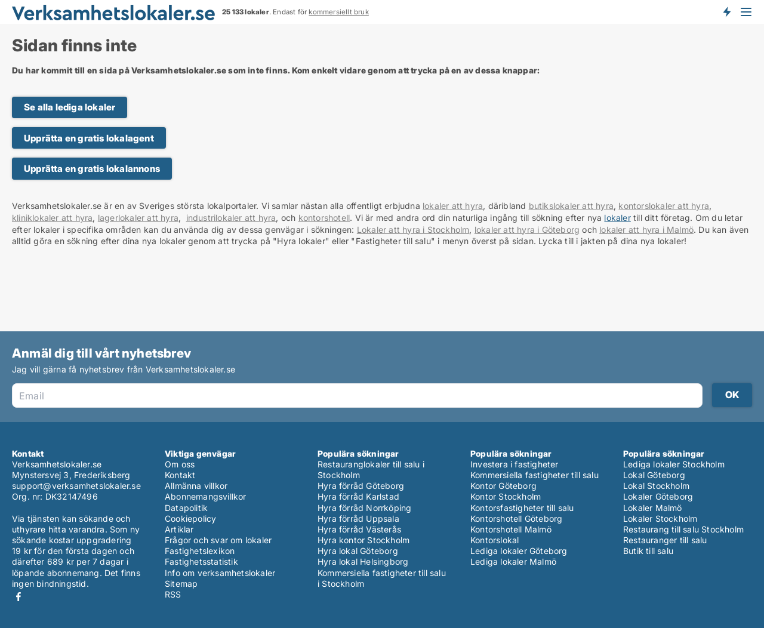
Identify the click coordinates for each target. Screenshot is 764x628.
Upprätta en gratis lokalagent (89, 138)
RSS (173, 594)
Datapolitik (186, 508)
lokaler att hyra (453, 206)
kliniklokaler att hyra (52, 218)
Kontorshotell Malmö (511, 529)
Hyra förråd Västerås (359, 529)
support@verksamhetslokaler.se (76, 486)
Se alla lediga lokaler (69, 107)
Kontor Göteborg (503, 486)
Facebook (18, 596)
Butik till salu (648, 551)
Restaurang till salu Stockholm (683, 529)
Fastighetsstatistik (201, 561)
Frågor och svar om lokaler (218, 540)
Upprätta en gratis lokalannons (92, 168)
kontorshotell (324, 218)
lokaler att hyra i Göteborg (527, 229)
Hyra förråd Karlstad (358, 496)
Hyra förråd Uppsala (358, 518)
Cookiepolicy (190, 518)
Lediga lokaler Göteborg (519, 551)
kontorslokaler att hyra (663, 206)
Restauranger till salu (665, 540)
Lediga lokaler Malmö (513, 561)
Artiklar (179, 529)
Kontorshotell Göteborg (516, 518)
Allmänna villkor (196, 486)
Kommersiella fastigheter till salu (534, 475)
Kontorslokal (494, 540)
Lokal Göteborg (654, 475)
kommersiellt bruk (338, 12)
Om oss (180, 464)
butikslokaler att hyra (571, 206)
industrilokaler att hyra (231, 218)
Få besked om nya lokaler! (726, 12)
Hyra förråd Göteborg (361, 486)
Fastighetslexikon (200, 551)
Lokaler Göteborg (658, 496)
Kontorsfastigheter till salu (522, 508)
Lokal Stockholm (656, 486)
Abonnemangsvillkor (206, 496)
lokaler (617, 218)
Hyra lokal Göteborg (358, 551)
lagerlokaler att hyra (138, 218)
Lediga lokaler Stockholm (674, 464)
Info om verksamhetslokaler (220, 573)
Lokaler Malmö (652, 508)
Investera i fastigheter (514, 464)
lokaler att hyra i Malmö (646, 229)
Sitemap (181, 583)
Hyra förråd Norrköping (364, 508)
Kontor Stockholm (505, 496)
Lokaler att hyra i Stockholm (413, 229)
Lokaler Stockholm (660, 518)
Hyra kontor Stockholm (363, 540)
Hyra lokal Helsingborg (363, 561)
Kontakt (180, 475)
